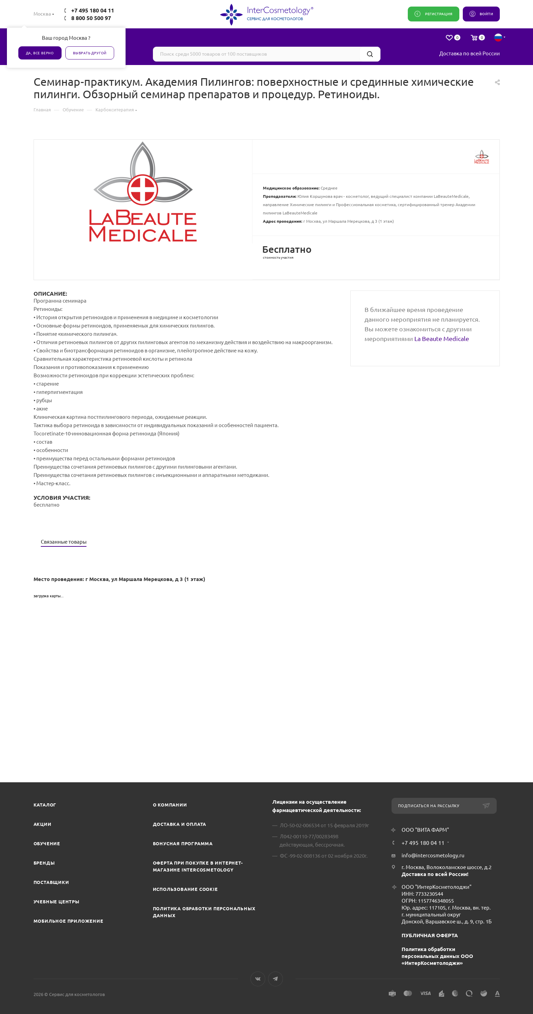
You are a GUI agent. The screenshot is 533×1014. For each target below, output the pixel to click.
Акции (43, 824)
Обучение (47, 843)
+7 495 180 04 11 (92, 10)
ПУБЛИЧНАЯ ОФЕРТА (430, 935)
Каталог (45, 804)
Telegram (275, 978)
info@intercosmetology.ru (433, 855)
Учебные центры (57, 901)
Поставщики (51, 882)
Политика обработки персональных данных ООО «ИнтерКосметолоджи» (437, 956)
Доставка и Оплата (179, 824)
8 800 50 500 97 (91, 18)
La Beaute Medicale (441, 338)
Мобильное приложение (68, 921)
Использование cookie (185, 889)
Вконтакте (257, 978)
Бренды (44, 862)
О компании (170, 804)
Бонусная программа (183, 843)
